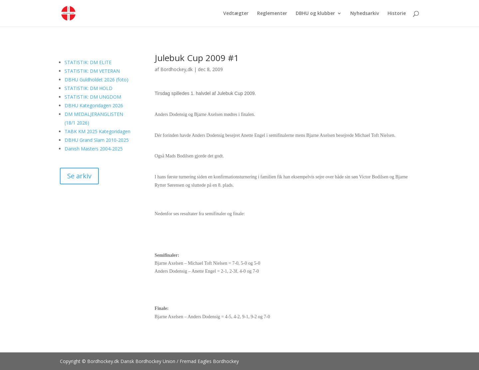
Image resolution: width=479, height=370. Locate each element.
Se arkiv (79, 175)
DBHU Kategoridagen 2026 (94, 105)
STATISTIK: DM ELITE (88, 62)
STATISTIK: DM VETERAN (92, 71)
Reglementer (272, 13)
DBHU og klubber (315, 13)
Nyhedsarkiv (364, 13)
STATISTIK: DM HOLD (88, 88)
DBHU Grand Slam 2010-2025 (97, 140)
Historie (397, 13)
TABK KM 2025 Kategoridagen (97, 131)
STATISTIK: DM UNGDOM (93, 97)
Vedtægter (235, 13)
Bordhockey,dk (176, 69)
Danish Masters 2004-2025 (94, 148)
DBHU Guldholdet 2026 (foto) (96, 79)
